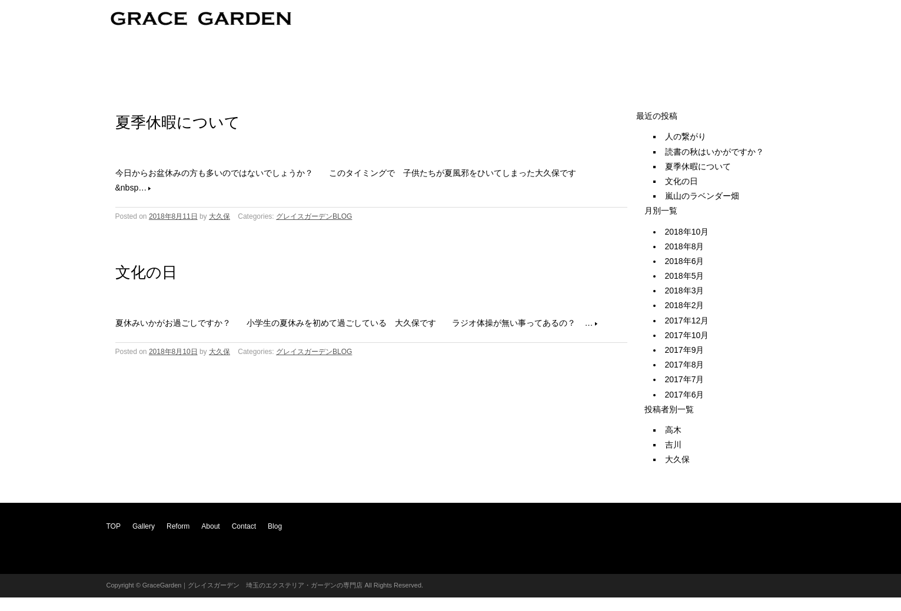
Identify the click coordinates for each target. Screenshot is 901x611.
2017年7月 (684, 379)
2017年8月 (684, 364)
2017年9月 (684, 350)
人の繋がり (685, 136)
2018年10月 (687, 231)
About (210, 526)
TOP (114, 526)
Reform (178, 526)
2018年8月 (684, 246)
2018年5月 (684, 276)
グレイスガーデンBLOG (314, 216)
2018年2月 (684, 305)
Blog (275, 526)
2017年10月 (687, 335)
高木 (673, 430)
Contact (244, 526)
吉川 (673, 444)
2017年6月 (684, 394)
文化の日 (146, 272)
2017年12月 (687, 320)
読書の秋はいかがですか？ (714, 151)
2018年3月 (684, 290)
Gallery (143, 526)
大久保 (219, 216)
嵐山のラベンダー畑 (702, 196)
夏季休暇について (177, 122)
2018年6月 (684, 261)
